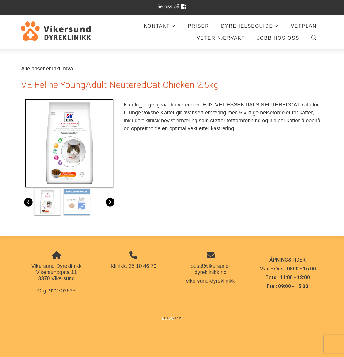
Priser (198, 25)
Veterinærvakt (221, 37)
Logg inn (172, 318)
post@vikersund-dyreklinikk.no (210, 269)
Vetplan (304, 25)
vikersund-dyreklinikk (210, 281)
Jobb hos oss (278, 37)
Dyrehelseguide (250, 27)
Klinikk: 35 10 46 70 (133, 266)
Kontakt (160, 27)
